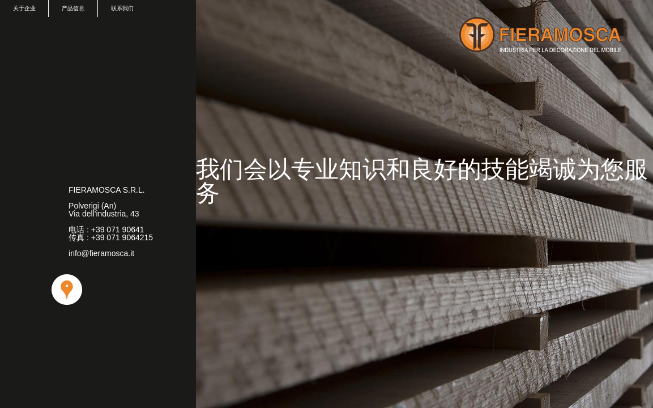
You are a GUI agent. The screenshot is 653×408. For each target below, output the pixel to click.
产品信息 (73, 8)
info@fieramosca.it (101, 253)
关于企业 (24, 8)
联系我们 (122, 8)
